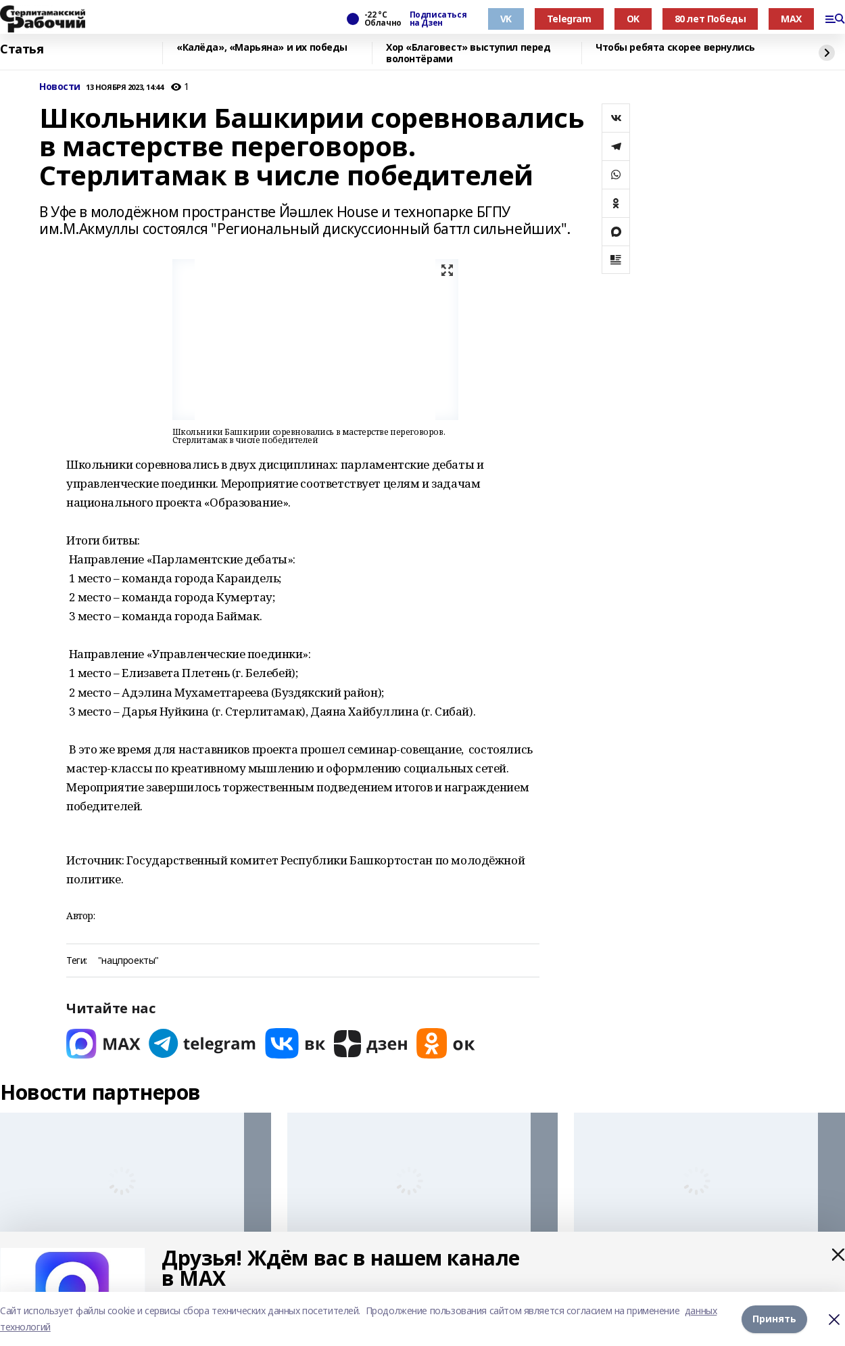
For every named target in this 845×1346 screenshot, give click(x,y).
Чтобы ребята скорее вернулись (675, 47)
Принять (774, 1318)
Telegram (569, 18)
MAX (791, 18)
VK (506, 18)
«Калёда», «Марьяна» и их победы (261, 47)
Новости (59, 87)
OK (633, 18)
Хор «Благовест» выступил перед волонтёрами (468, 53)
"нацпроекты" (128, 961)
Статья (21, 49)
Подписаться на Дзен (438, 19)
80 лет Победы (710, 18)
